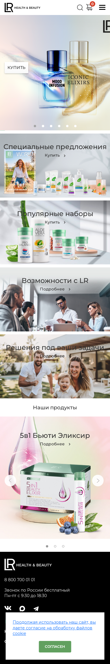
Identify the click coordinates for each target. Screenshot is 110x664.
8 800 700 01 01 (19, 579)
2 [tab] (43, 126)
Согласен (55, 646)
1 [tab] (35, 126)
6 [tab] (75, 126)
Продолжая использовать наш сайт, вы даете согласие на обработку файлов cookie (54, 628)
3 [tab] (51, 126)
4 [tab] (59, 126)
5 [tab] (67, 126)
